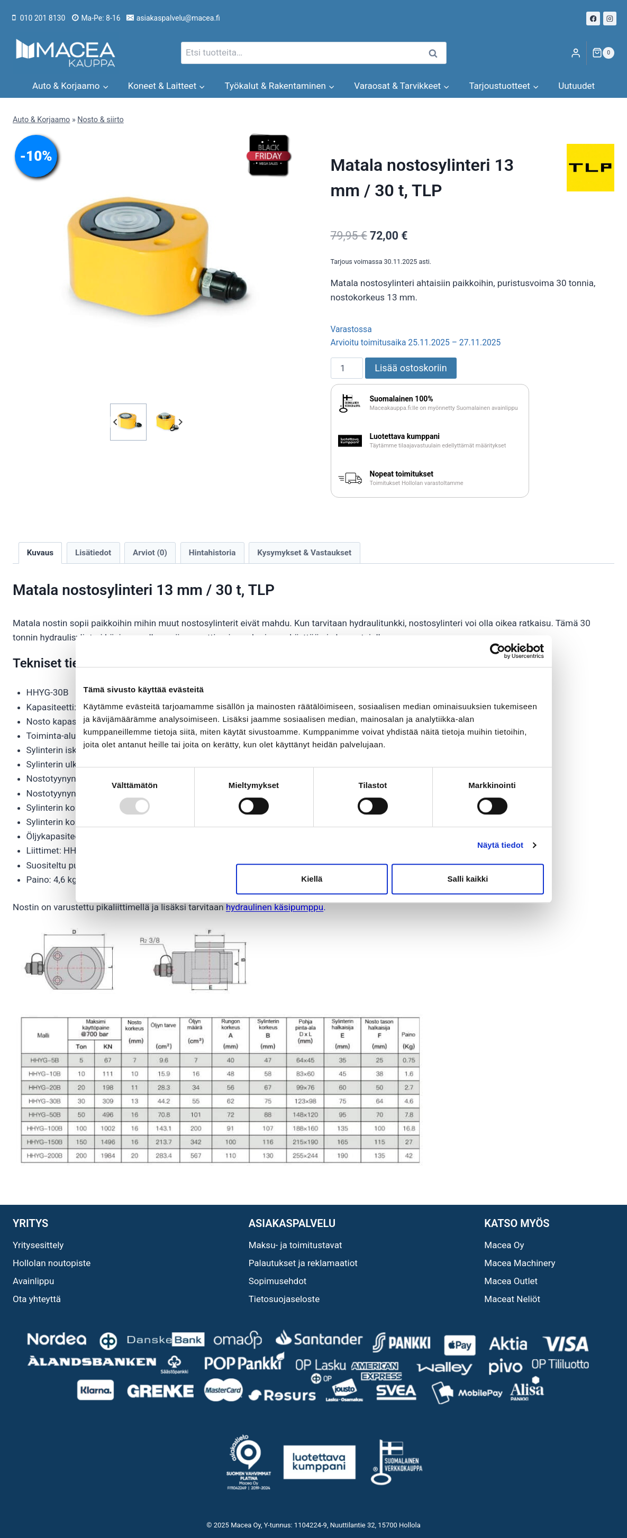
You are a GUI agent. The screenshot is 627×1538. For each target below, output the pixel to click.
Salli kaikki (468, 878)
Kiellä (311, 878)
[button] (128, 422)
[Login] (575, 53)
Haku (436, 53)
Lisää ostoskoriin (411, 367)
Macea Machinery (519, 1263)
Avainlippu (33, 1281)
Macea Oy (504, 1245)
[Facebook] (593, 18)
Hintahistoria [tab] (212, 552)
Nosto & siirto (100, 119)
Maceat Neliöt (512, 1299)
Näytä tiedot (500, 844)
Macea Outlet (511, 1281)
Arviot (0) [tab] (150, 552)
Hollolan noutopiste (51, 1263)
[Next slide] (180, 421)
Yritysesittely (38, 1245)
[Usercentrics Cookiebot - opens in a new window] (497, 651)
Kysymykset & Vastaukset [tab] (304, 552)
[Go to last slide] (115, 421)
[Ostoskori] (603, 53)
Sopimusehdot (278, 1281)
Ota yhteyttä (37, 1299)
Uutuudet (576, 85)
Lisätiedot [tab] (93, 552)
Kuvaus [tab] (40, 552)
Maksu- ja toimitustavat (295, 1245)
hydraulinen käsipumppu (274, 907)
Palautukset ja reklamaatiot (303, 1263)
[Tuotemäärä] (347, 368)
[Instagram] (610, 18)
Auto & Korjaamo (41, 119)
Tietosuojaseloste (284, 1299)
